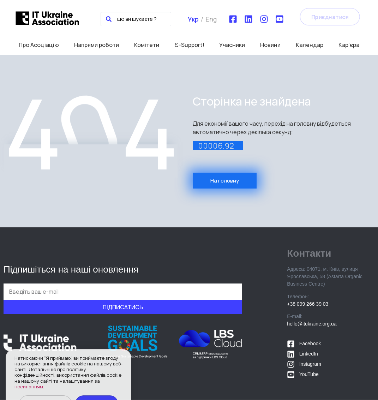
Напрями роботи (96, 45)
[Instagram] (264, 19)
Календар (309, 45)
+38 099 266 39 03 (307, 304)
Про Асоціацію (39, 45)
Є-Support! (189, 45)
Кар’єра (348, 45)
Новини (270, 45)
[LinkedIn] (248, 19)
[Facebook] (233, 19)
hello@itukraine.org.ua (311, 324)
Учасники (232, 45)
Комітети (146, 45)
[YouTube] (279, 19)
